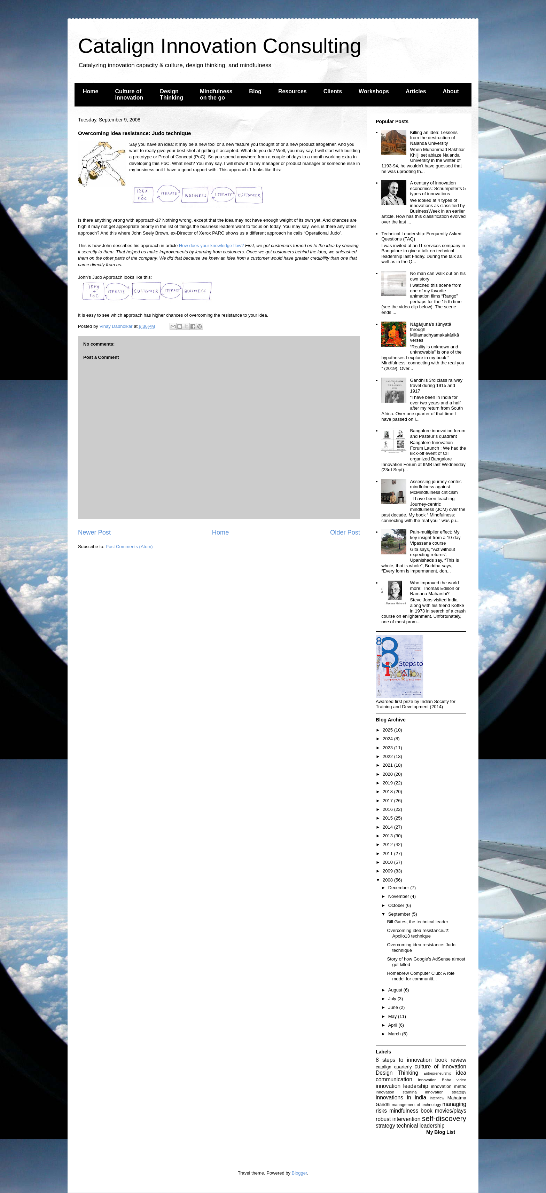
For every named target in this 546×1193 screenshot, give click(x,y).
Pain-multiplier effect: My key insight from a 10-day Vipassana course (435, 537)
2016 (388, 809)
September (400, 914)
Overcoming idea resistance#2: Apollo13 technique (418, 933)
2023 (388, 747)
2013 (388, 835)
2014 (388, 827)
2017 (388, 800)
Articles (416, 91)
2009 (388, 871)
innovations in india (401, 1097)
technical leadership (421, 1126)
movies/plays (450, 1111)
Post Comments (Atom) (129, 546)
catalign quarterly (394, 1066)
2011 (388, 853)
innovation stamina (396, 1092)
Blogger (299, 1173)
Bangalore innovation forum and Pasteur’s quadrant (437, 433)
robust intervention (398, 1119)
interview (437, 1098)
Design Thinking (171, 94)
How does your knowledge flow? (211, 245)
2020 (388, 774)
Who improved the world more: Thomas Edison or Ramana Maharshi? (434, 588)
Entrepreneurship (437, 1073)
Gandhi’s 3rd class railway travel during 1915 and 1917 (436, 386)
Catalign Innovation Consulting (219, 45)
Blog (255, 91)
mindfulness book (410, 1111)
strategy (385, 1126)
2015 (388, 818)
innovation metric (448, 1086)
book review (450, 1060)
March (395, 1033)
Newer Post (94, 532)
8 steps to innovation (404, 1060)
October (397, 905)
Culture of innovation (129, 94)
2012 (388, 844)
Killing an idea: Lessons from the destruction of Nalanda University (434, 138)
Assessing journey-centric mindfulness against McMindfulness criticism (435, 487)
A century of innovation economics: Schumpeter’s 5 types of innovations (438, 188)
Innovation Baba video (442, 1079)
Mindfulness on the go (216, 94)
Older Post (345, 532)
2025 (388, 730)
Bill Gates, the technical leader (417, 921)
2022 (388, 756)
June (393, 1007)
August (396, 990)
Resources (292, 91)
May (393, 1016)
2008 (388, 880)
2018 (388, 791)
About (451, 91)
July (393, 998)
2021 (388, 765)
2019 (388, 782)
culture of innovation (440, 1066)
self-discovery (444, 1118)
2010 (388, 862)
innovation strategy (446, 1092)
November (399, 896)
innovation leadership (402, 1086)
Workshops (374, 91)
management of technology (416, 1104)
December (399, 887)
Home (90, 91)
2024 (388, 738)
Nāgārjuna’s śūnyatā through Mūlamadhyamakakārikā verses (434, 332)
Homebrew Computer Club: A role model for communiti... (420, 976)
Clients (332, 91)
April (393, 1025)
